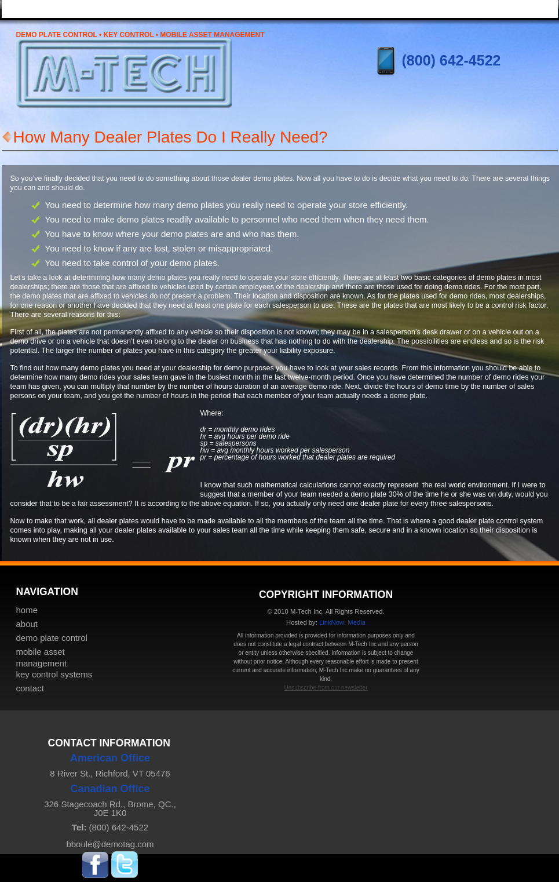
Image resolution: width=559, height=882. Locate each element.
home (47, 8)
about (27, 624)
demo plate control (51, 638)
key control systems (418, 8)
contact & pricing (511, 8)
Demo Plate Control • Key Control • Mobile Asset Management (140, 35)
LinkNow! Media (342, 622)
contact (30, 688)
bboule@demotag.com (110, 844)
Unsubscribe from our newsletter (326, 687)
